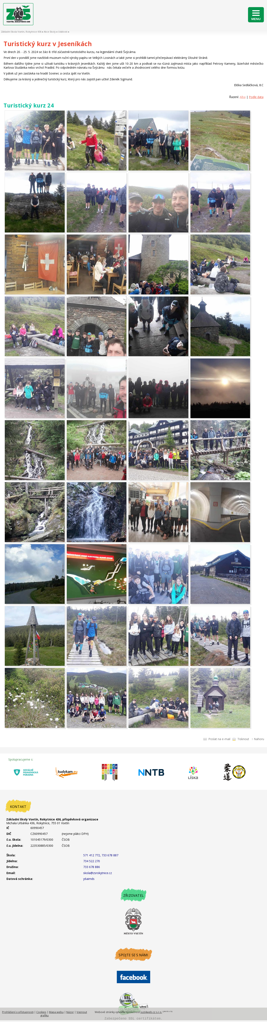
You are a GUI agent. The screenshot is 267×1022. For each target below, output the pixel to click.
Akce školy (50, 31)
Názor (70, 1012)
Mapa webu (56, 1012)
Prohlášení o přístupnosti (18, 1012)
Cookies (41, 1012)
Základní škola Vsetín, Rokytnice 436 (21, 31)
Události (62, 31)
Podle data (256, 97)
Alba (243, 97)
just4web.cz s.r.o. (151, 1012)
